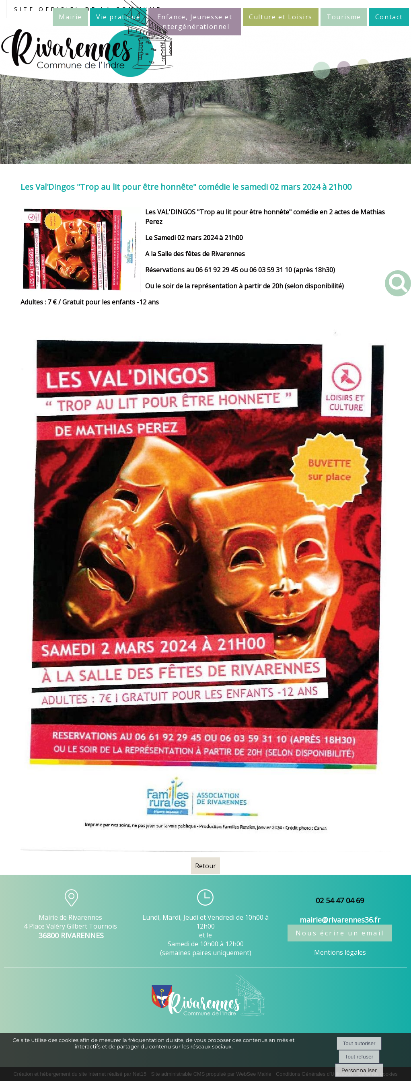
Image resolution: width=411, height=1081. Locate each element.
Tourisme (344, 16)
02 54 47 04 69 (340, 900)
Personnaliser (359, 1070)
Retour (205, 865)
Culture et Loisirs (280, 16)
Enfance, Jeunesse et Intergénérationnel (194, 21)
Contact (389, 16)
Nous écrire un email (340, 933)
